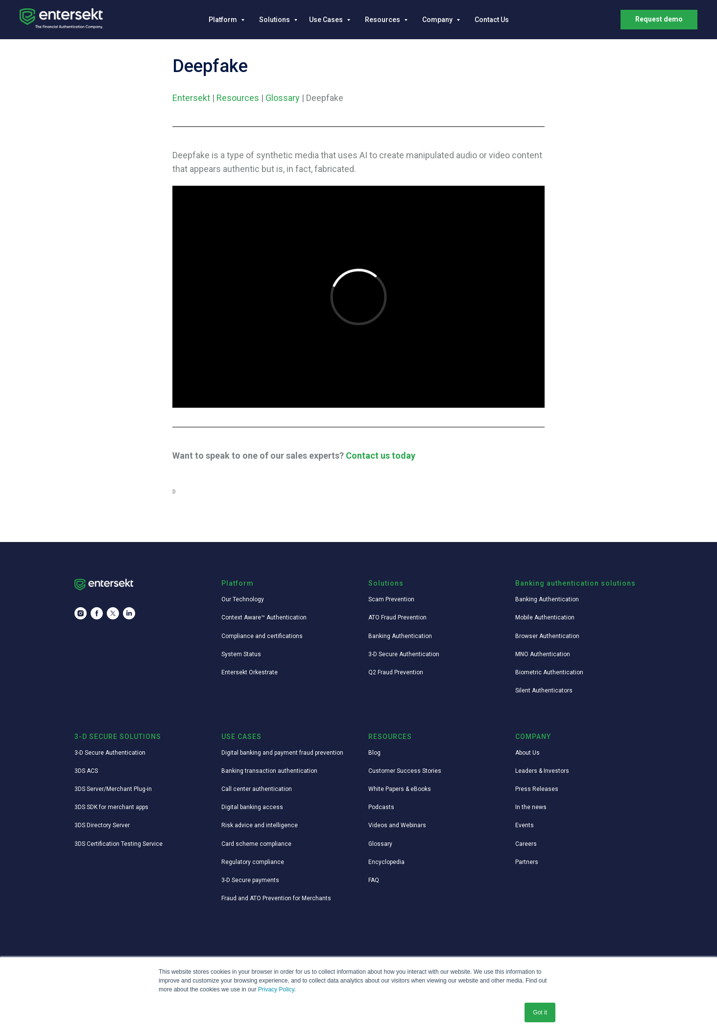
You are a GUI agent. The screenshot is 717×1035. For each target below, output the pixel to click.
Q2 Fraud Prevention (395, 672)
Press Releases (536, 789)
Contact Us (492, 20)
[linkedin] (129, 613)
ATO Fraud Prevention (397, 617)
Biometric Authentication (549, 672)
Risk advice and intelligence (259, 825)
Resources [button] (383, 20)
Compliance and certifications (262, 636)
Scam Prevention (391, 599)
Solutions (275, 20)
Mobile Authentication (544, 617)
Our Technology (242, 599)
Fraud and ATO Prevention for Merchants (276, 898)
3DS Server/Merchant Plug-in (113, 789)
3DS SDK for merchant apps (111, 807)
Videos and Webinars (397, 825)
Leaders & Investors (542, 770)
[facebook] (97, 613)
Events (524, 825)
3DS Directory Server (102, 825)
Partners (526, 862)
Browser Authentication (547, 636)
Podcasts (381, 807)
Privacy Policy (276, 989)
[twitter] (113, 613)
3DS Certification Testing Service (118, 843)
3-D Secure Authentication (403, 654)
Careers (526, 843)
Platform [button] (224, 20)
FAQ (373, 880)
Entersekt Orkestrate (249, 672)
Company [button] (438, 20)
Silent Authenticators (544, 690)
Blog (374, 752)
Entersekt (191, 98)
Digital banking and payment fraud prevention (282, 752)
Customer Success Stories (404, 770)
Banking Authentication (400, 636)
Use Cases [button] (326, 20)
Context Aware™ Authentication (264, 617)
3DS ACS (86, 770)
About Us (527, 752)
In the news (531, 807)
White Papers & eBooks (399, 789)
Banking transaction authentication (269, 770)
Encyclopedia (386, 862)
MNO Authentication (542, 654)
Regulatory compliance (252, 862)
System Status (241, 654)
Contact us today (380, 455)
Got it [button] (540, 1012)
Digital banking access (252, 807)
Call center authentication (256, 789)
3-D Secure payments (250, 880)
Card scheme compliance (256, 843)
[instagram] (80, 613)
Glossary (282, 98)
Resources (237, 98)
